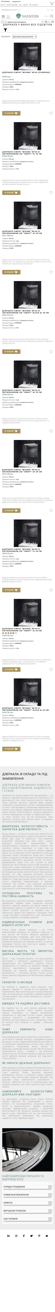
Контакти (35, 5)
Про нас (3, 5)
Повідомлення (16, 1)
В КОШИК (11, 113)
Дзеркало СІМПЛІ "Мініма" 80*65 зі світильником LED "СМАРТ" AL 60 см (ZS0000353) (22, 631)
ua (52, 10)
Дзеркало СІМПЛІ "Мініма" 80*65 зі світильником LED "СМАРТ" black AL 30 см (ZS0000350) (25, 313)
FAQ (30, 5)
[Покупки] (51, 3)
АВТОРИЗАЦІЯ (5, 1)
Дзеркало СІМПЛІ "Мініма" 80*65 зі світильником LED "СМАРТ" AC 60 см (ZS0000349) (22, 472)
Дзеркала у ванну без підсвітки (17, 22)
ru (48, 10)
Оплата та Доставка (12, 5)
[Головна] (2, 22)
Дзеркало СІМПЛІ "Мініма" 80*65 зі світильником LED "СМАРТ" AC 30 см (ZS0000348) (22, 233)
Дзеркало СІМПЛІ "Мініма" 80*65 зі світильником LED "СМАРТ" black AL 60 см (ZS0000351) (25, 710)
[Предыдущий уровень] (5, 22)
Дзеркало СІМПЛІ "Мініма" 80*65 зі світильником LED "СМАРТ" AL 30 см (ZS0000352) (22, 392)
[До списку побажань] (51, 113)
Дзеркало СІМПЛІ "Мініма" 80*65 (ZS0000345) (26, 72)
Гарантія (25, 5)
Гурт (20, 5)
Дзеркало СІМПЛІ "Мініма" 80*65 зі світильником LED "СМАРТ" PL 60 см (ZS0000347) (22, 551)
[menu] (3, 16)
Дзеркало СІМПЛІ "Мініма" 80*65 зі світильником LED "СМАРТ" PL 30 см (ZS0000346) (22, 154)
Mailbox (47, 1236)
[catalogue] (9, 16)
